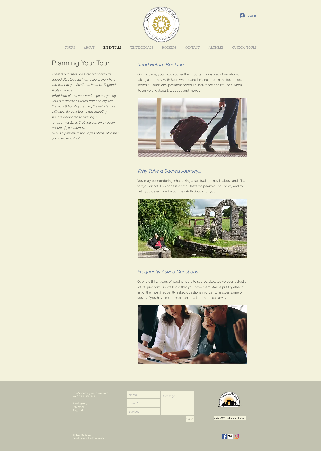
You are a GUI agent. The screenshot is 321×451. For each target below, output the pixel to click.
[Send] (190, 419)
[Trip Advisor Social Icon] (230, 436)
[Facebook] (224, 436)
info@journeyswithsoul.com (90, 393)
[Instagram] (236, 436)
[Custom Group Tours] (230, 418)
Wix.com (99, 437)
